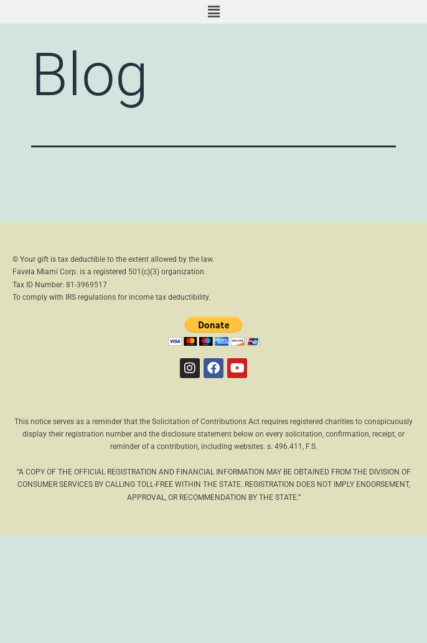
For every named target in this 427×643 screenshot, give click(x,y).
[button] (213, 12)
